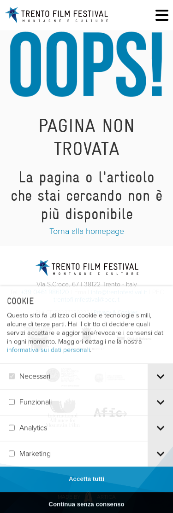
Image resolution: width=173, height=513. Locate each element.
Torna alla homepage (86, 231)
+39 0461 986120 (45, 292)
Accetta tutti (86, 491)
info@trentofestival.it (119, 292)
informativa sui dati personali (48, 362)
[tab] (160, 389)
